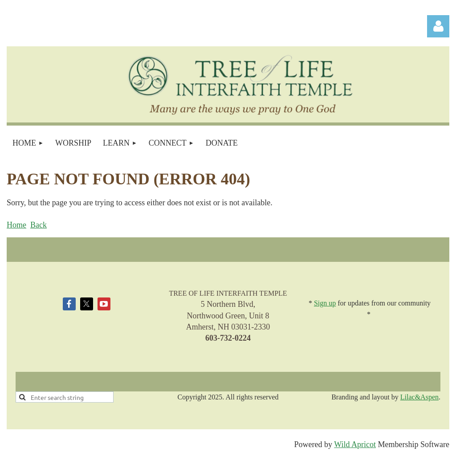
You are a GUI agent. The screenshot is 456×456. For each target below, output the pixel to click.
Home (16, 224)
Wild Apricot (355, 444)
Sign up (325, 303)
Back (38, 224)
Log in (438, 26)
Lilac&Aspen (419, 397)
